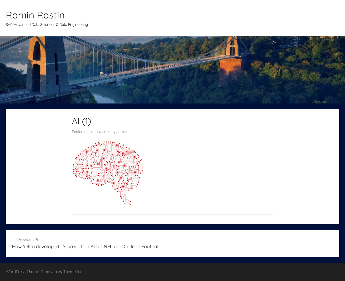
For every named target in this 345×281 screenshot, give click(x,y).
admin (121, 132)
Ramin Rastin (35, 15)
